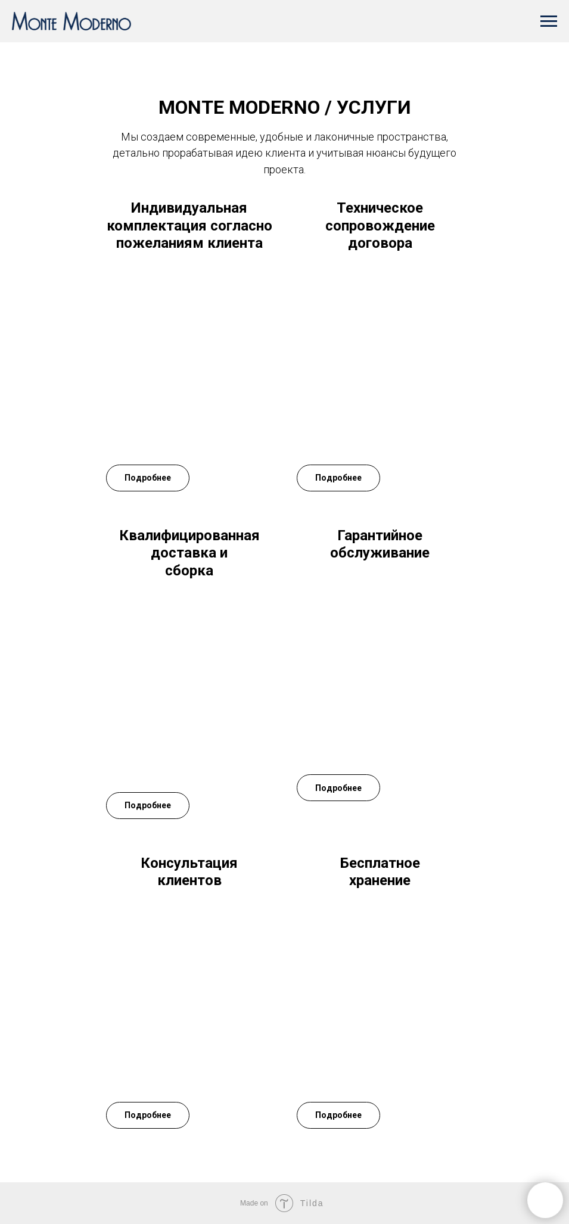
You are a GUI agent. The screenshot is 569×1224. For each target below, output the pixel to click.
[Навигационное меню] (548, 21)
